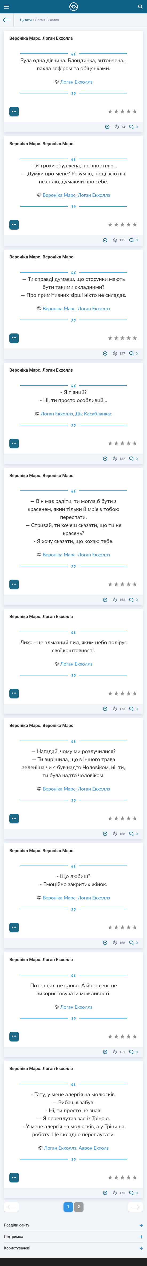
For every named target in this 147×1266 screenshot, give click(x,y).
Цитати (26, 20)
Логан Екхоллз (76, 82)
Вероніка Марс (59, 195)
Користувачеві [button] (73, 1248)
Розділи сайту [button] (73, 1225)
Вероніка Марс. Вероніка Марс (41, 143)
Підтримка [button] (73, 1236)
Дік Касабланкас (94, 413)
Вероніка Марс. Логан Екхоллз (41, 38)
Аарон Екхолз (94, 1148)
